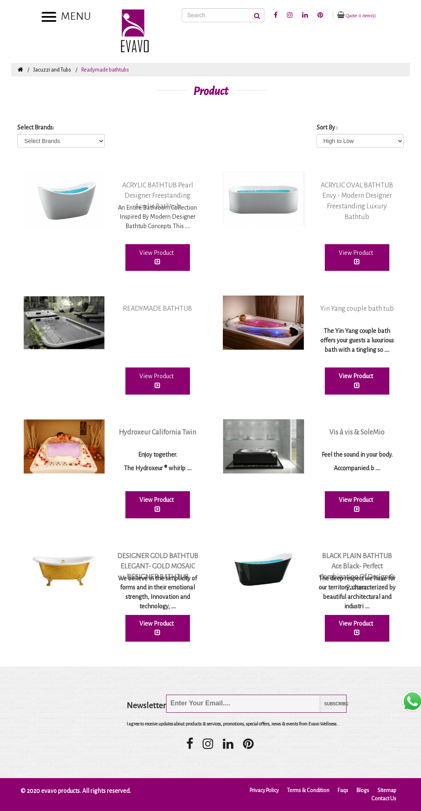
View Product (157, 257)
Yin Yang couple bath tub (357, 308)
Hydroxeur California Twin (157, 432)
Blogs (362, 790)
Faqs (343, 790)
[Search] (223, 15)
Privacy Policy (264, 790)
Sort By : (327, 127)
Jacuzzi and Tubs (52, 70)
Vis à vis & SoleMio (356, 432)
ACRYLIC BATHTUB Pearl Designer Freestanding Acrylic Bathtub (157, 196)
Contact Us (383, 799)
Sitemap (386, 790)
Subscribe (330, 704)
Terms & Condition (308, 790)
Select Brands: (35, 127)
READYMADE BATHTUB (157, 308)
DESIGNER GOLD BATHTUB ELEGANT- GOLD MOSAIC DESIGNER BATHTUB (157, 566)
